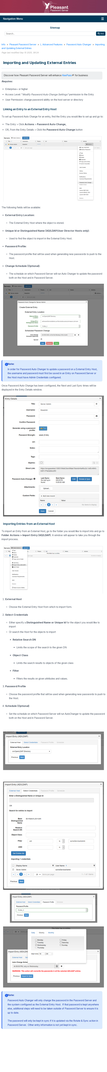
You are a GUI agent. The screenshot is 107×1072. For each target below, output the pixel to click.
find (101, 33)
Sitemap (55, 27)
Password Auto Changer (78, 44)
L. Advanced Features (51, 44)
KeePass (67, 75)
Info (3, 44)
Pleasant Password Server (22, 44)
